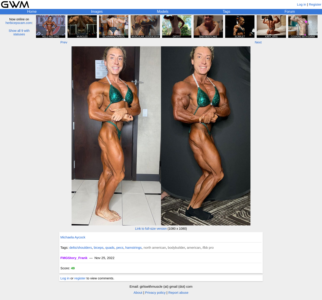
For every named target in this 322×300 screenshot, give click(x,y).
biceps (98, 247)
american (194, 247)
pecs (119, 247)
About (137, 292)
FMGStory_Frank (73, 258)
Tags (226, 11)
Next (258, 42)
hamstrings (133, 247)
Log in (301, 4)
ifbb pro (208, 247)
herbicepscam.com (19, 23)
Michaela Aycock (72, 237)
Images (97, 11)
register (80, 278)
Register (315, 4)
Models (163, 11)
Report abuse (178, 292)
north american (155, 247)
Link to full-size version (151, 228)
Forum (289, 11)
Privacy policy (155, 292)
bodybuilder (176, 247)
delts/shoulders (80, 247)
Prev (63, 42)
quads (109, 247)
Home (32, 11)
